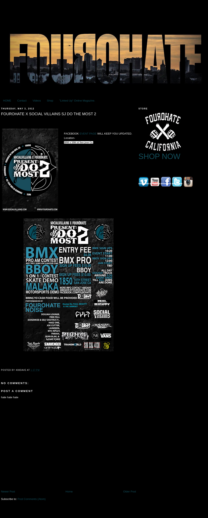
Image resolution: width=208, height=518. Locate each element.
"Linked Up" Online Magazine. (77, 100)
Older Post (129, 491)
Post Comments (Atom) (32, 499)
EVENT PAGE (88, 133)
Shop (50, 100)
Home (69, 491)
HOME (7, 100)
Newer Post (8, 491)
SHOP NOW (159, 156)
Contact (22, 100)
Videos (37, 100)
